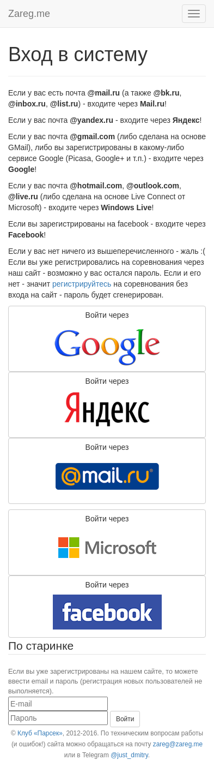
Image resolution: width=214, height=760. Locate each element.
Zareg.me (29, 13)
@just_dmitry (129, 755)
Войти (125, 719)
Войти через (107, 339)
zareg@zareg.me (178, 744)
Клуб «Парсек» (40, 733)
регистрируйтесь (81, 284)
